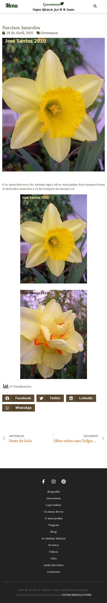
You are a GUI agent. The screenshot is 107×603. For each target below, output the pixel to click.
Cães (53, 558)
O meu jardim (54, 518)
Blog (53, 532)
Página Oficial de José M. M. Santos (53, 10)
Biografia (53, 491)
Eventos (53, 545)
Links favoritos (54, 565)
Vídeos (53, 552)
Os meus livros (53, 511)
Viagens (53, 525)
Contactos (53, 572)
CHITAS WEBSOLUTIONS (76, 595)
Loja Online (53, 505)
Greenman (53, 498)
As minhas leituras (53, 538)
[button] (95, 6)
